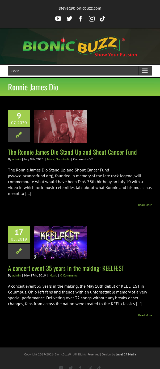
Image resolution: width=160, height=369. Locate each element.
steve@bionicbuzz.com (80, 8)
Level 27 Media (126, 354)
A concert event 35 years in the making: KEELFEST (66, 268)
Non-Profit (63, 159)
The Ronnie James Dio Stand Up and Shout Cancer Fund (72, 152)
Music (50, 159)
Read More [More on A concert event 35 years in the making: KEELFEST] (145, 315)
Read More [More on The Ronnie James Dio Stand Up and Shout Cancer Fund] (145, 205)
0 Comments (69, 275)
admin (16, 159)
